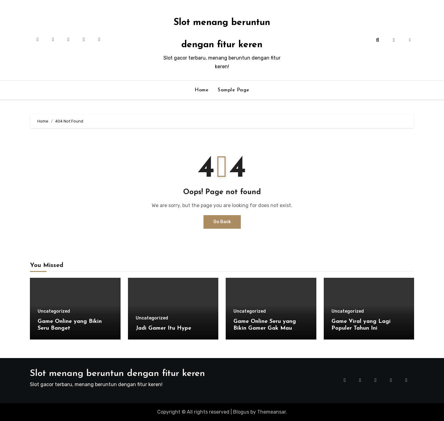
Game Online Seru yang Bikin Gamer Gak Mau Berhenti (264, 328)
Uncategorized (54, 311)
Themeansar (271, 412)
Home (201, 90)
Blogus (241, 412)
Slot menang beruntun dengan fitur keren (117, 373)
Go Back (222, 221)
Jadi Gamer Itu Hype (163, 328)
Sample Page (233, 90)
